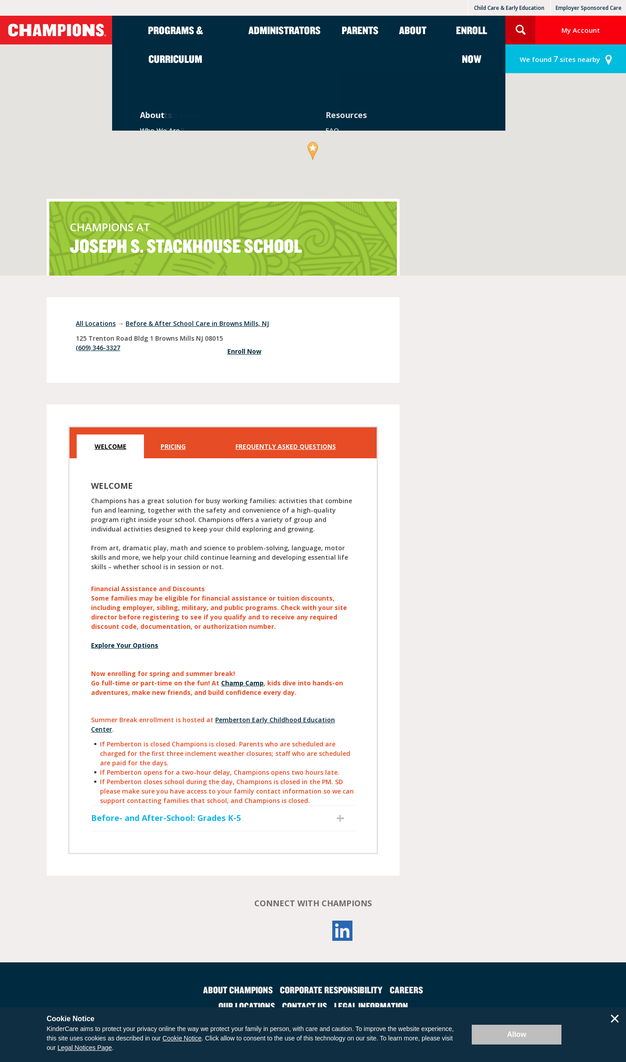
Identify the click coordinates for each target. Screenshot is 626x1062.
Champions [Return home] (56, 30)
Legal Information (371, 1006)
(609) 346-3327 (98, 347)
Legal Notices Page (84, 1047)
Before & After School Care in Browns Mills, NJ (197, 323)
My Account (580, 30)
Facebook (283, 931)
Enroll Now (471, 44)
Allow (516, 1034)
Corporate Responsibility (331, 989)
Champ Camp (242, 683)
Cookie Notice (181, 1038)
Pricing (173, 446)
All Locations (96, 323)
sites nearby (560, 59)
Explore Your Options (124, 645)
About (412, 30)
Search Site (520, 30)
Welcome (110, 446)
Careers (406, 989)
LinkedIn (342, 931)
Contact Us (304, 1006)
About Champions (238, 989)
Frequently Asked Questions (285, 446)
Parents (360, 30)
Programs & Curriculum (175, 44)
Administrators (284, 30)
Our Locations (246, 1006)
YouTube (313, 931)
